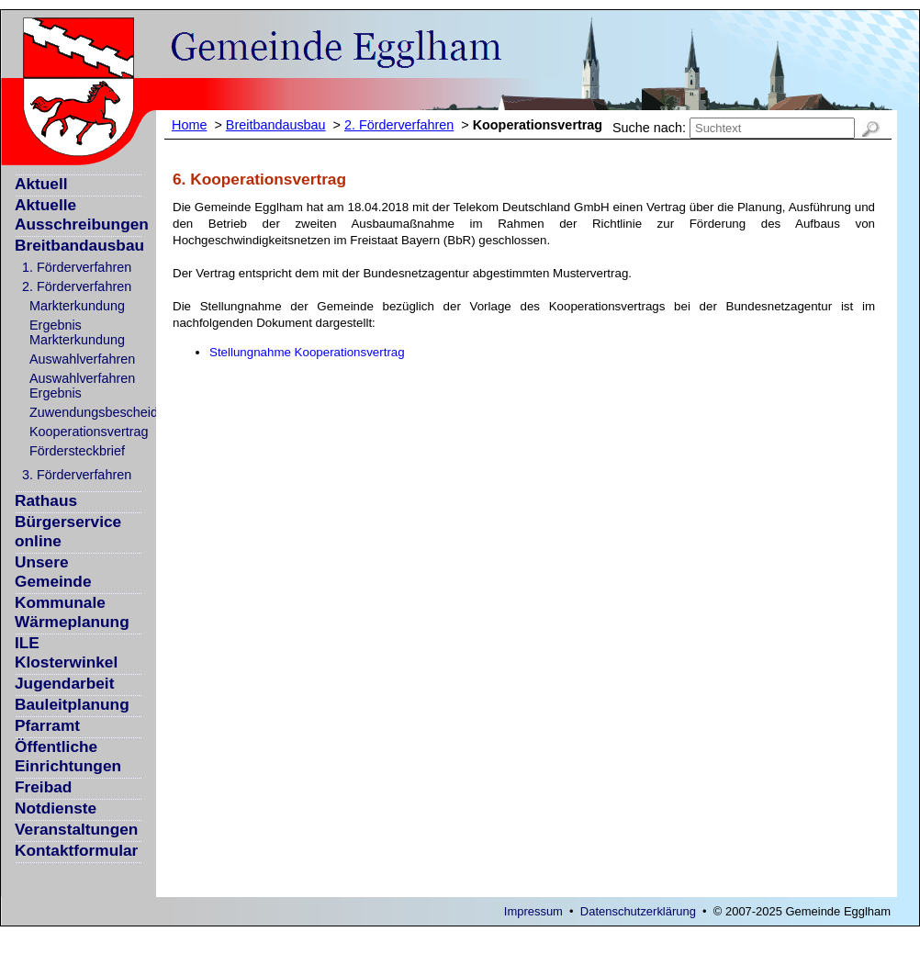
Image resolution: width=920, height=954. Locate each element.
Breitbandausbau (79, 245)
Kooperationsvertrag (89, 431)
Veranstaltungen (76, 829)
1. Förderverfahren (76, 267)
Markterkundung (77, 305)
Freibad (43, 787)
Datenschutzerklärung (638, 911)
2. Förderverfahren (76, 286)
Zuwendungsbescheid (93, 412)
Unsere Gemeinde (53, 571)
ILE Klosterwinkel (66, 652)
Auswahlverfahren (82, 359)
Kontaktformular (76, 850)
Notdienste (55, 808)
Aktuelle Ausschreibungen (82, 214)
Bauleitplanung (72, 704)
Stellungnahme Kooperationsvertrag (307, 352)
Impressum (533, 911)
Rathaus (46, 500)
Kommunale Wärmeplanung (72, 612)
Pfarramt (47, 725)
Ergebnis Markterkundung (77, 332)
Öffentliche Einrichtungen (68, 756)
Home (189, 125)
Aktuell (41, 183)
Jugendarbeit (64, 683)
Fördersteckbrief (77, 450)
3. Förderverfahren (76, 474)
